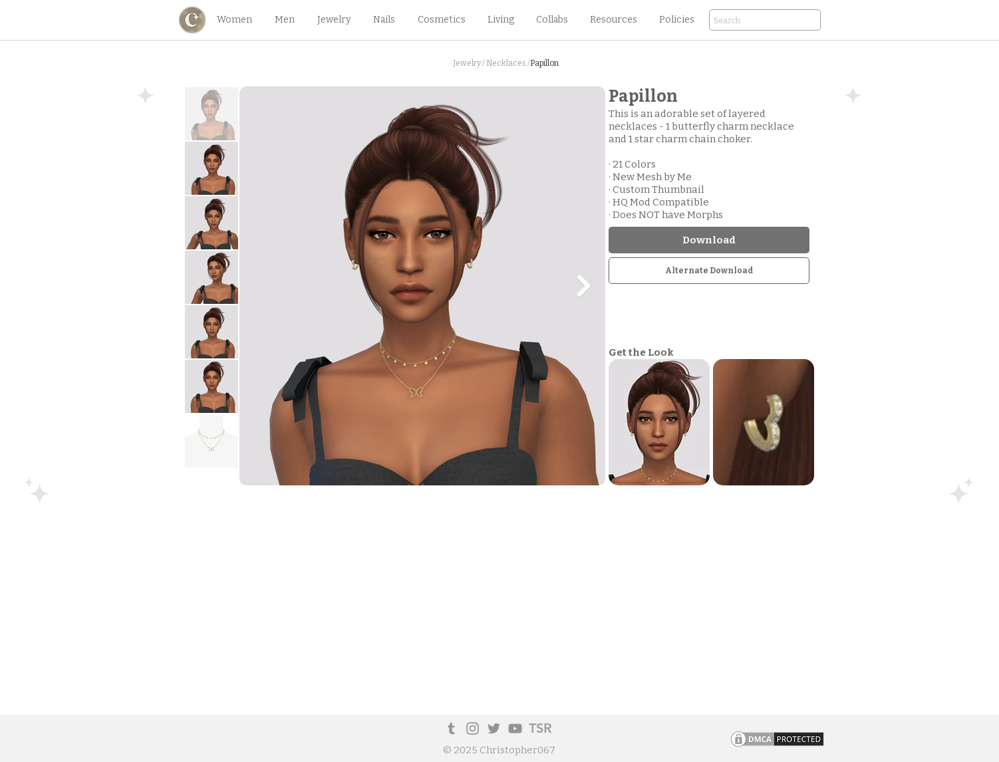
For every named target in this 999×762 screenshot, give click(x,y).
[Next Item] (583, 286)
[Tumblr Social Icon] (451, 728)
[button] (234, 20)
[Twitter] (494, 728)
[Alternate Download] (709, 270)
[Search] (746, 21)
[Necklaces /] (508, 63)
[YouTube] (515, 728)
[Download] (709, 240)
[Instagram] (472, 728)
